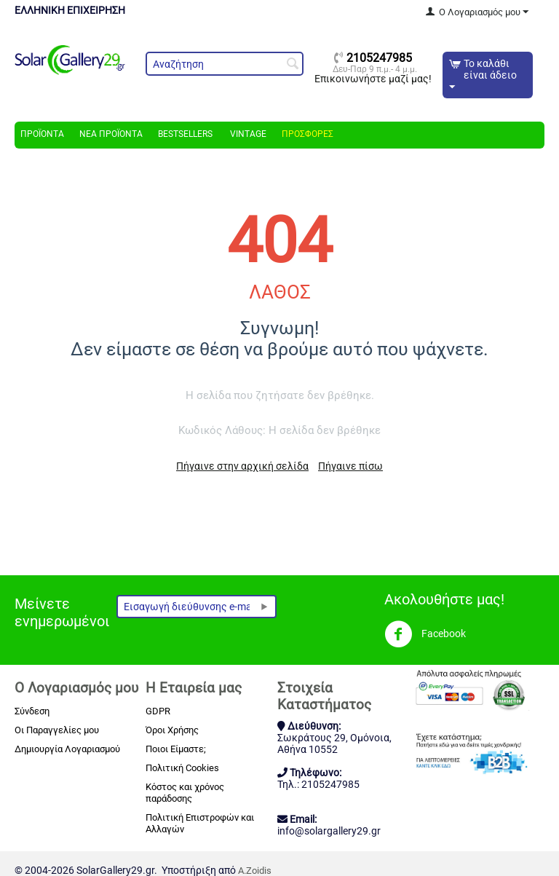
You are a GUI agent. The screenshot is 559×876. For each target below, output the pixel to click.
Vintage (247, 134)
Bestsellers (185, 134)
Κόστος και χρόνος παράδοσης (185, 792)
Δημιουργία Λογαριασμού (67, 748)
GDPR (158, 711)
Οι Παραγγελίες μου (57, 730)
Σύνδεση (32, 711)
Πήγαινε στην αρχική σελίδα (242, 466)
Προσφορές (307, 134)
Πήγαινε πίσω (350, 466)
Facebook (425, 634)
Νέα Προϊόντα (111, 134)
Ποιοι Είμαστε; (176, 748)
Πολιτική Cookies (182, 767)
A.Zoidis (254, 870)
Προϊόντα (42, 134)
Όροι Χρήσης (172, 730)
